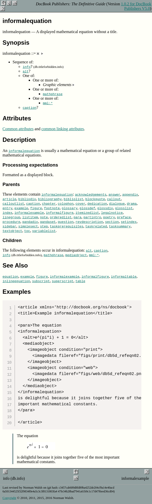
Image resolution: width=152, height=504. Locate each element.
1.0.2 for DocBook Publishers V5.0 (136, 6)
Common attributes (18, 129)
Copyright (9, 498)
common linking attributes (62, 129)
